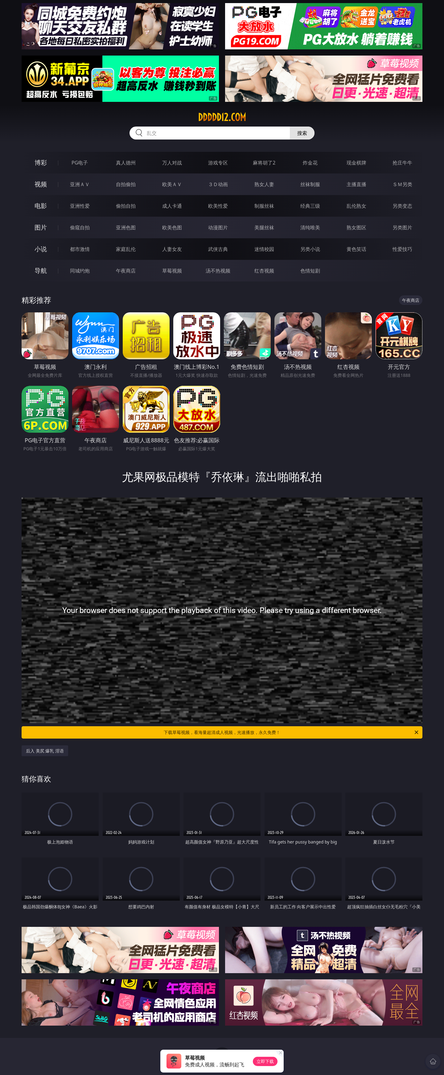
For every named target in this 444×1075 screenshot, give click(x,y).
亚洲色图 (126, 227)
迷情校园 (264, 249)
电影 (41, 206)
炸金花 (310, 162)
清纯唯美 (310, 227)
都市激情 (80, 249)
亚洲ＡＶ (80, 184)
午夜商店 (126, 270)
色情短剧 (310, 270)
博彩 (41, 162)
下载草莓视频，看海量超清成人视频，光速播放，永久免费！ (291, 732)
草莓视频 (172, 270)
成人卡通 (172, 205)
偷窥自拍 (80, 227)
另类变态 (402, 205)
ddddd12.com (222, 117)
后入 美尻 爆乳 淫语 (45, 751)
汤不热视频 (218, 270)
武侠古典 (218, 249)
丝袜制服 (310, 184)
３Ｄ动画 (218, 184)
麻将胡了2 (264, 162)
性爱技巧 (402, 249)
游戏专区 (218, 162)
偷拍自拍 (126, 205)
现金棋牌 (356, 162)
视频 (41, 184)
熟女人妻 (264, 184)
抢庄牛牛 (402, 162)
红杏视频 (264, 270)
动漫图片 (218, 227)
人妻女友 (172, 249)
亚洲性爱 (80, 205)
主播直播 (356, 184)
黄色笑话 (356, 249)
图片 (41, 227)
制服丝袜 (264, 205)
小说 (41, 249)
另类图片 (402, 227)
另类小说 (310, 249)
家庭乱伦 (126, 249)
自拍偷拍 (126, 184)
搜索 (302, 133)
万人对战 (172, 162)
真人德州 (126, 162)
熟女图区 (356, 227)
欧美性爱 (218, 205)
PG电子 (80, 162)
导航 (41, 270)
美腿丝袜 (264, 227)
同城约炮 (80, 270)
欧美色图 (172, 227)
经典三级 (310, 205)
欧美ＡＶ (172, 184)
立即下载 (265, 1061)
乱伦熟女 (356, 205)
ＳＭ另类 (402, 184)
